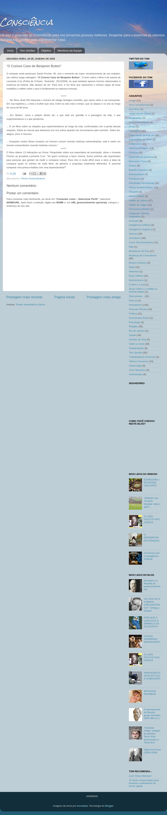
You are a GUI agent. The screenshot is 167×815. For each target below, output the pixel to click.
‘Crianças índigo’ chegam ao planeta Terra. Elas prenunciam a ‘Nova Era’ (152, 735)
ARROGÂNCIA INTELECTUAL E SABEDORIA (152, 675)
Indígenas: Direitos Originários (139, 215)
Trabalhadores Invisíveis (142, 357)
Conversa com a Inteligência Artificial (152, 556)
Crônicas (134, 152)
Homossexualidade (139, 209)
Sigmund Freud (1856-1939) (152, 751)
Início (10, 50)
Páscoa (133, 300)
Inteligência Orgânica (140, 229)
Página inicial (64, 297)
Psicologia (134, 322)
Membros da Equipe (69, 50)
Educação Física (138, 161)
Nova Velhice (136, 275)
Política (133, 313)
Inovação (134, 220)
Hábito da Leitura (138, 200)
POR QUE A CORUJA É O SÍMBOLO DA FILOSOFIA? (151, 622)
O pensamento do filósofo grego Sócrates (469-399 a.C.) (152, 714)
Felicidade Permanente (141, 183)
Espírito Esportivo (138, 170)
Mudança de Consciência (142, 255)
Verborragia (135, 365)
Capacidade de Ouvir (140, 139)
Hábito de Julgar (138, 204)
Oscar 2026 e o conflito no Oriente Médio (143, 290)
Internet (133, 233)
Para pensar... (136, 296)
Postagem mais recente (24, 297)
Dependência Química (141, 157)
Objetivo (46, 50)
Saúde (132, 335)
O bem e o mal (137, 284)
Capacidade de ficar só (141, 135)
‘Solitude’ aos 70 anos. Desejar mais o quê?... (152, 502)
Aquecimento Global (140, 113)
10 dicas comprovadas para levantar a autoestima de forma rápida (144, 783)
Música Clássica (138, 262)
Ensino (132, 165)
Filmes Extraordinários (33, 178)
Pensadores (135, 304)
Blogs (132, 126)
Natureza (134, 271)
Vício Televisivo (137, 370)
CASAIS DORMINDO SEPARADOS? (152, 639)
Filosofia (133, 191)
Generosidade (136, 196)
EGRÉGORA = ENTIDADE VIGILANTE (152, 482)
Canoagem (135, 131)
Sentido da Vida (137, 339)
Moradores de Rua (139, 251)
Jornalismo (135, 238)
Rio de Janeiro (137, 330)
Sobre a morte (136, 344)
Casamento (135, 143)
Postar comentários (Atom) (30, 304)
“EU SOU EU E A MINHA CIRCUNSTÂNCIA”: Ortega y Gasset (152, 605)
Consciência (26, 22)
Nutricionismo (136, 280)
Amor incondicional (139, 104)
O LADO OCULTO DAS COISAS (152, 519)
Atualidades (135, 118)
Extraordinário (136, 174)
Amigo (132, 100)
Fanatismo (134, 178)
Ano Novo (134, 109)
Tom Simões (27, 50)
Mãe (131, 246)
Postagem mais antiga (104, 297)
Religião (133, 326)
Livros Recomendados (141, 242)
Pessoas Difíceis (138, 309)
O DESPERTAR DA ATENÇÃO (151, 537)
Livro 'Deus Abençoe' (140, 776)
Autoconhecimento (139, 122)
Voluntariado (135, 374)
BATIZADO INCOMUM (150, 692)
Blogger (109, 805)
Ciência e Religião (139, 148)
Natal (132, 267)
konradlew (82, 805)
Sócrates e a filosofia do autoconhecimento (152, 585)
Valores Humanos (138, 361)
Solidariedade (136, 348)
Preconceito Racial (139, 318)
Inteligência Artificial (139, 225)
